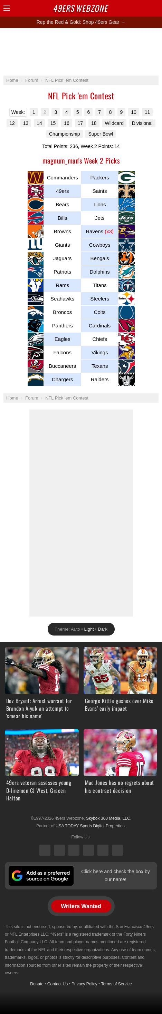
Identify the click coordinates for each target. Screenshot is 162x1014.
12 (12, 123)
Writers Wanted (81, 906)
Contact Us (57, 984)
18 (94, 123)
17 (80, 123)
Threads (73, 850)
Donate (37, 984)
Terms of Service (116, 984)
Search (143, 8)
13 (26, 123)
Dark (102, 629)
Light (89, 629)
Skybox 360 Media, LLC (108, 818)
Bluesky (102, 850)
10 (133, 112)
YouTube (117, 850)
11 (147, 112)
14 (39, 123)
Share (155, 8)
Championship (64, 134)
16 (66, 123)
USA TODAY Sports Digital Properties (90, 826)
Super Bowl (100, 134)
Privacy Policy (84, 984)
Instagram (88, 850)
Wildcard (114, 123)
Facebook (59, 850)
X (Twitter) (44, 850)
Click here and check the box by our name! (115, 875)
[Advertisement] (81, 51)
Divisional (142, 123)
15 (53, 123)
